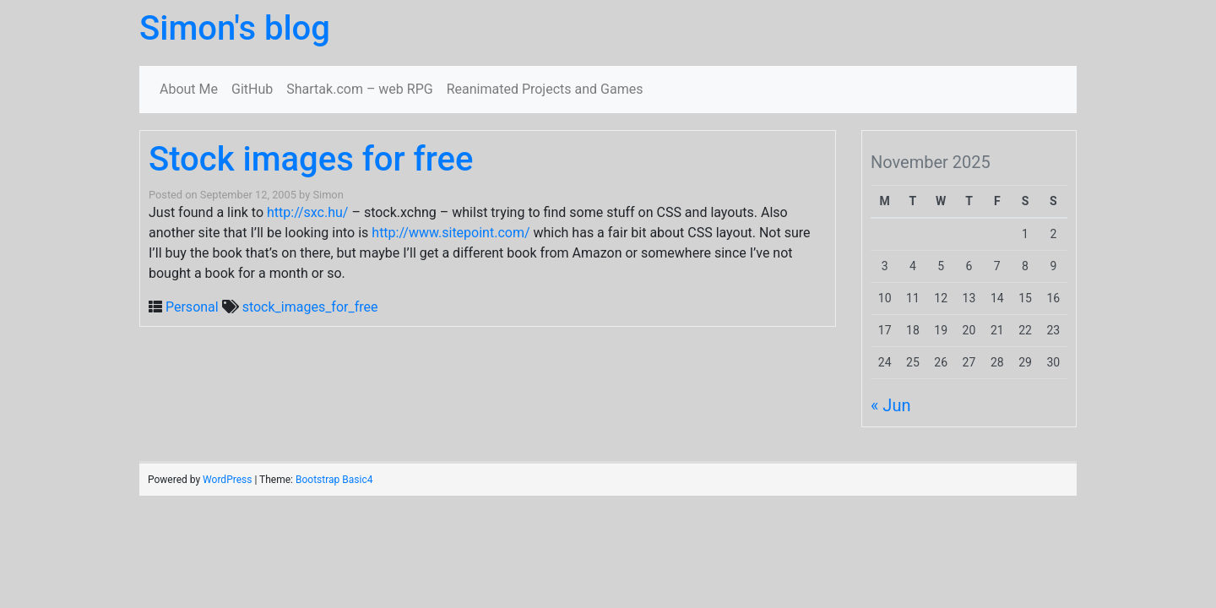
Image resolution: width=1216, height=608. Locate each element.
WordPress (227, 480)
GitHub (252, 89)
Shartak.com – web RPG (359, 89)
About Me (189, 89)
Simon (327, 194)
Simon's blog (234, 28)
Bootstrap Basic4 (334, 480)
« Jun (890, 405)
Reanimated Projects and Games (545, 89)
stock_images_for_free (310, 307)
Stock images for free (311, 159)
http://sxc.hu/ (307, 212)
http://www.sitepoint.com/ (450, 233)
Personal (192, 307)
